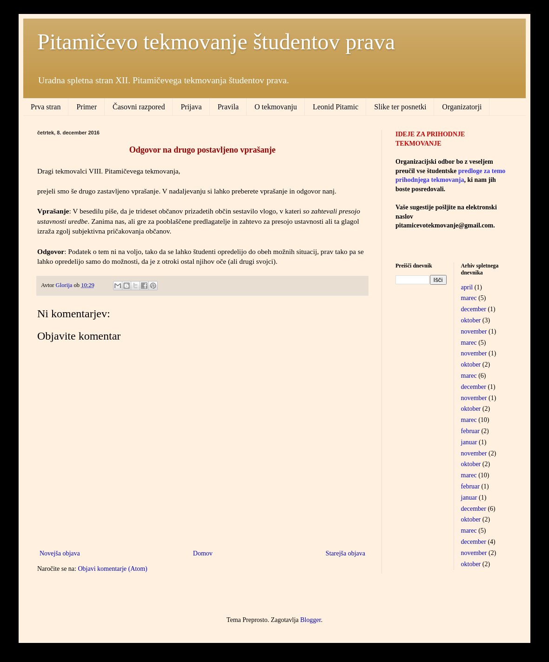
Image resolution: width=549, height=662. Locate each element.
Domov (203, 553)
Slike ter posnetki (400, 107)
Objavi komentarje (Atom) (112, 568)
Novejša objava (60, 553)
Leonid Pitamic (335, 107)
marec (469, 297)
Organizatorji (462, 107)
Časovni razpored (139, 107)
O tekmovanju (275, 107)
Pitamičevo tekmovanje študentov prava (216, 41)
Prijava (191, 107)
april (467, 287)
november (474, 331)
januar (469, 442)
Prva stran (45, 107)
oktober (471, 320)
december (473, 309)
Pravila (228, 107)
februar (470, 431)
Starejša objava (345, 553)
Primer (86, 107)
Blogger (310, 619)
